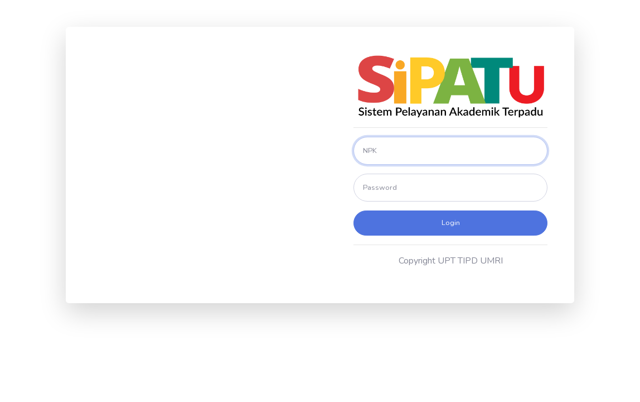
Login (451, 223)
